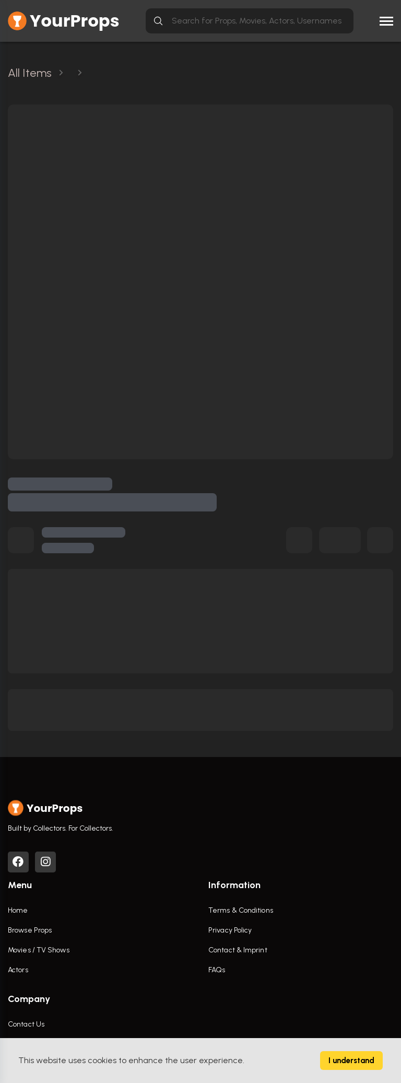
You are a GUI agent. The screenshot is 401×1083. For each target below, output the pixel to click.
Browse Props (30, 930)
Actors (18, 969)
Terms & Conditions (240, 910)
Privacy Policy (230, 930)
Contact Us (26, 1024)
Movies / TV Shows (38, 950)
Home (18, 910)
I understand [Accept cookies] (351, 1060)
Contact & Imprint (237, 950)
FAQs (216, 969)
